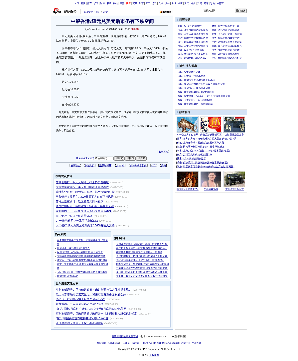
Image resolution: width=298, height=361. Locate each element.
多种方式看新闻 (138, 165)
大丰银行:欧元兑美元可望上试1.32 (77, 220)
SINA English (172, 342)
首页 (76, 3)
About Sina (113, 342)
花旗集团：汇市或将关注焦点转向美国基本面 (84, 211)
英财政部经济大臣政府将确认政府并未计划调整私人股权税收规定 (96, 313)
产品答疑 (196, 342)
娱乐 (96, 3)
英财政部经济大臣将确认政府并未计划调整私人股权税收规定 (93, 289)
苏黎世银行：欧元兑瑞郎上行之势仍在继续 (82, 182)
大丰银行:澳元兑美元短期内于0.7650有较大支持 (85, 225)
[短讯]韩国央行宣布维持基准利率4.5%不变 (82, 318)
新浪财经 (88, 12)
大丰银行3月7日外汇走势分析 (74, 215)
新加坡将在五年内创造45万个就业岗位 (79, 304)
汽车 (141, 3)
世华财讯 (135, 29)
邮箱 (206, 3)
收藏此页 (89, 165)
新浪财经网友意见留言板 (125, 336)
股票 (109, 3)
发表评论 (163, 151)
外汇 (98, 12)
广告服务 (125, 342)
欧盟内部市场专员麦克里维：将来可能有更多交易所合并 (91, 294)
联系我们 (136, 342)
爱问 (199, 3)
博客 (121, 3)
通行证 (220, 3)
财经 (102, 3)
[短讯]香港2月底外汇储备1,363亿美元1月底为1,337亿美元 (91, 308)
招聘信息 (148, 342)
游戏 (154, 3)
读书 (167, 3)
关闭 (163, 165)
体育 (89, 3)
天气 (186, 3)
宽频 (134, 3)
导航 (212, 3)
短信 (193, 3)
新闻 (83, 3)
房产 (147, 3)
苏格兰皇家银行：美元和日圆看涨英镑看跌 (82, 187)
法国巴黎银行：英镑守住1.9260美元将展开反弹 (85, 206)
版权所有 (154, 355)
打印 (153, 165)
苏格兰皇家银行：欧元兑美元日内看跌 (79, 201)
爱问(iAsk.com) (85, 158)
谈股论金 (75, 165)
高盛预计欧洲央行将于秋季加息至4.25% (80, 299)
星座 (180, 3)
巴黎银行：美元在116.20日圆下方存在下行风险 (85, 196)
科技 (115, 3)
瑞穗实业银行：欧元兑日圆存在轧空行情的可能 (85, 191)
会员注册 (185, 342)
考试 (173, 3)
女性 (160, 3)
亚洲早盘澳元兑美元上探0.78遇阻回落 (79, 323)
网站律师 (159, 342)
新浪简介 (101, 342)
